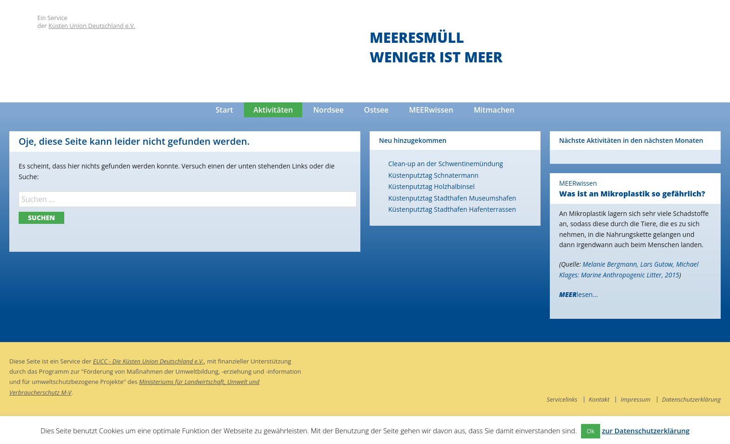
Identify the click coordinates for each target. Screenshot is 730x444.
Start (224, 110)
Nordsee (328, 110)
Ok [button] (591, 431)
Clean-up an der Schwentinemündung (445, 163)
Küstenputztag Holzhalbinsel (431, 186)
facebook (695, 363)
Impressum (635, 399)
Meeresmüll (417, 37)
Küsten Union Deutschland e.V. (91, 25)
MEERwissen (431, 110)
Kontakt (599, 399)
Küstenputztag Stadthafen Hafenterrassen (452, 209)
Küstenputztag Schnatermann (433, 175)
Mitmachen (493, 110)
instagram (714, 363)
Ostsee (376, 110)
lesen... (578, 294)
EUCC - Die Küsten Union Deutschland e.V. (148, 361)
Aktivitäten (273, 110)
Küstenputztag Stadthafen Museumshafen (452, 198)
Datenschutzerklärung (691, 399)
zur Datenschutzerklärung (645, 430)
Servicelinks (562, 399)
